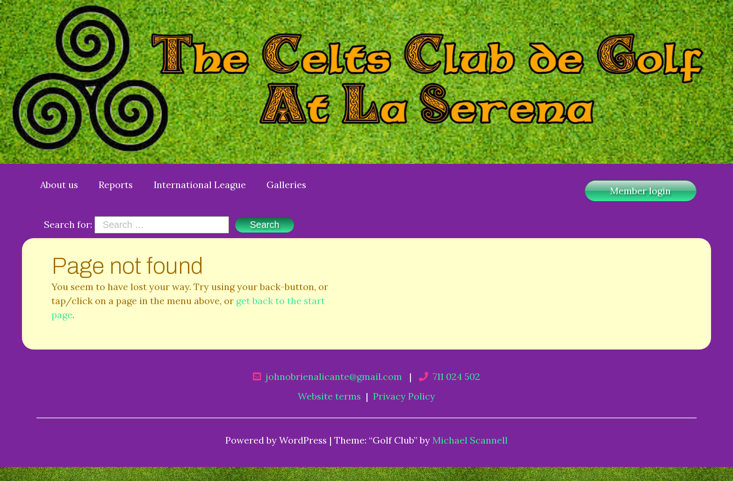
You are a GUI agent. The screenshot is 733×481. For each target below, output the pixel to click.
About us (59, 184)
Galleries (286, 184)
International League (200, 184)
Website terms (329, 396)
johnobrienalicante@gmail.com (334, 376)
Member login (640, 191)
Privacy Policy (404, 396)
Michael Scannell (470, 440)
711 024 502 (456, 376)
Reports (116, 184)
